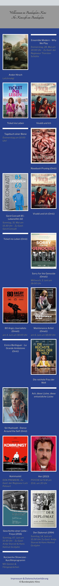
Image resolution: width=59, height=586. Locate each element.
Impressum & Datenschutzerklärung (29, 578)
